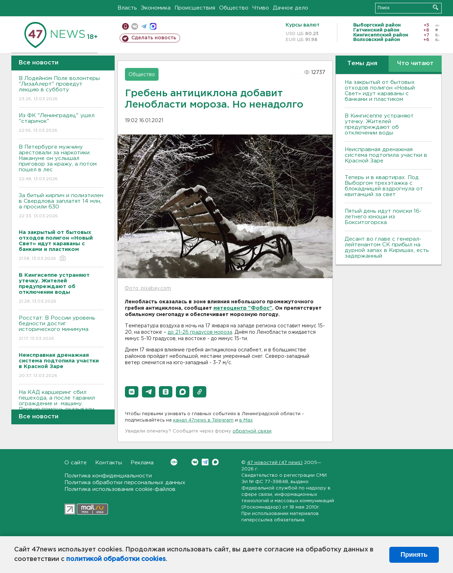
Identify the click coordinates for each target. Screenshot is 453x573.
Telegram (205, 462)
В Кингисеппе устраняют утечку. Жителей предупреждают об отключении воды (379, 124)
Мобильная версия (125, 26)
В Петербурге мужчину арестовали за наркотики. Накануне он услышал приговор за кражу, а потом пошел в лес (61, 163)
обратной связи (252, 431)
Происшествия (194, 8)
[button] (131, 391)
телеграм (144, 26)
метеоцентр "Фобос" (242, 308)
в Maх (246, 420)
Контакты (108, 462)
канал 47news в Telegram (203, 420)
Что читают (415, 63)
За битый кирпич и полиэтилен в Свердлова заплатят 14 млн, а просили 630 (61, 206)
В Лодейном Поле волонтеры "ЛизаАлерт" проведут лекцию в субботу (61, 89)
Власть (127, 8)
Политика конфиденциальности (108, 476)
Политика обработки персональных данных (124, 482)
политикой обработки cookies (116, 559)
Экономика (156, 8)
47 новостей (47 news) (275, 463)
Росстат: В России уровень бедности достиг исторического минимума (61, 329)
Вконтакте (174, 462)
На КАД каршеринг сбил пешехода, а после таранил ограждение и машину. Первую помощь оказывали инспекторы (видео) (61, 408)
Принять (414, 554)
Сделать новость (153, 38)
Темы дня (362, 63)
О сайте (75, 462)
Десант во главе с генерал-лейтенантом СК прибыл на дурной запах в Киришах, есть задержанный (387, 247)
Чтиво (260, 8)
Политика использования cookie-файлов (120, 489)
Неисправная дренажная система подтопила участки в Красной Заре (386, 155)
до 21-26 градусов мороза (200, 332)
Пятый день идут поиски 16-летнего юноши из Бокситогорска (383, 217)
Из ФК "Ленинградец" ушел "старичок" (61, 123)
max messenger (153, 26)
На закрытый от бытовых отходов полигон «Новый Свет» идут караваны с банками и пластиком (380, 91)
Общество (233, 8)
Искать (435, 7)
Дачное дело (290, 8)
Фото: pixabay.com (148, 288)
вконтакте (134, 26)
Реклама (142, 462)
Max (215, 462)
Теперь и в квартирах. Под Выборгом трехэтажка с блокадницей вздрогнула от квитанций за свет (384, 186)
